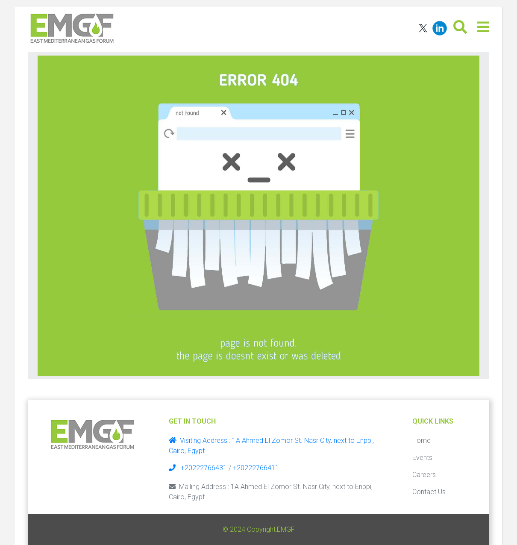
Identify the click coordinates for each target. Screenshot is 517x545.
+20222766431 (198, 468)
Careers (424, 475)
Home (421, 440)
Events (422, 458)
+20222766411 (256, 468)
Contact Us (429, 492)
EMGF (286, 529)
